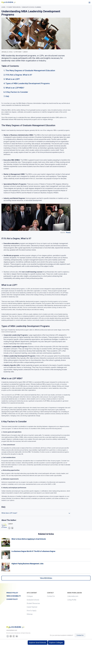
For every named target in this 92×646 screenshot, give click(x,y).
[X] (9, 528)
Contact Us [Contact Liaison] (80, 635)
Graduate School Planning (31, 7)
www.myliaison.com (11, 630)
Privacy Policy (12, 593)
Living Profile (71, 600)
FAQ (7, 96)
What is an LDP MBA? (14, 88)
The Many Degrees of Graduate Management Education (30, 70)
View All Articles (46, 578)
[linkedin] (12, 528)
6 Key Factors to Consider (16, 92)
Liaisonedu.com (72, 596)
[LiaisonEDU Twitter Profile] (7, 636)
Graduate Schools (33, 600)
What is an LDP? (12, 79)
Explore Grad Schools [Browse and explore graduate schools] (37, 642)
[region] (46, 294)
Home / (4, 7)
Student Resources (33, 603)
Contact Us (51, 596)
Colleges (30, 596)
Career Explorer (32, 607)
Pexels (68, 232)
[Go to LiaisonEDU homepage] (8, 2)
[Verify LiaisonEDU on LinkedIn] (17, 636)
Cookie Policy (12, 599)
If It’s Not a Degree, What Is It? (18, 75)
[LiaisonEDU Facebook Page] (14, 636)
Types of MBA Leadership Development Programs (27, 83)
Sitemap (30, 614)
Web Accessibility (13, 596)
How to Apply (31, 610)
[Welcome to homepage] (15, 627)
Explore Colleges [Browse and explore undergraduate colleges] (56, 642)
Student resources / (14, 7)
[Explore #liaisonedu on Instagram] (11, 636)
